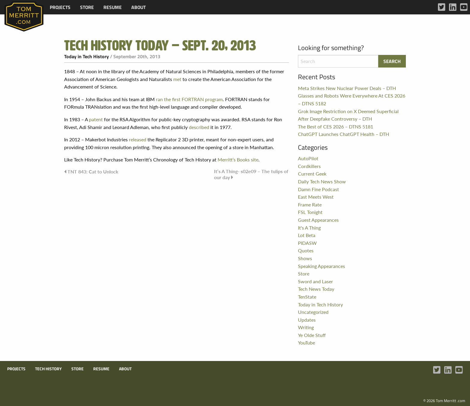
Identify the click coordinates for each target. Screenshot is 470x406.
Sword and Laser (315, 281)
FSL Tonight (310, 212)
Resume (112, 7)
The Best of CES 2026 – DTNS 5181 (335, 126)
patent (96, 119)
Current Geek (312, 173)
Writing (306, 327)
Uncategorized (313, 311)
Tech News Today (316, 288)
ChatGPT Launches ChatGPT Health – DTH (343, 134)
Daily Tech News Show (322, 181)
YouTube (306, 342)
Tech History (48, 368)
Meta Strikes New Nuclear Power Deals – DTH (347, 88)
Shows (305, 258)
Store (87, 7)
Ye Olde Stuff (312, 335)
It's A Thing (309, 227)
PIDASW (307, 242)
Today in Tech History (86, 56)
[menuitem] (60, 7)
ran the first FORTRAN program (189, 99)
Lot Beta (306, 235)
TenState (307, 296)
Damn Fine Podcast (318, 189)
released (137, 139)
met (177, 79)
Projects (60, 7)
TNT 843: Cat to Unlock (92, 171)
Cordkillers (309, 166)
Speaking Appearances (321, 266)
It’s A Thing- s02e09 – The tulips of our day (251, 174)
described (199, 127)
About (138, 7)
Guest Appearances (318, 219)
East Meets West (316, 196)
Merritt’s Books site (238, 159)
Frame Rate (310, 204)
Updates (307, 319)
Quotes (306, 250)
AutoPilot (308, 158)
